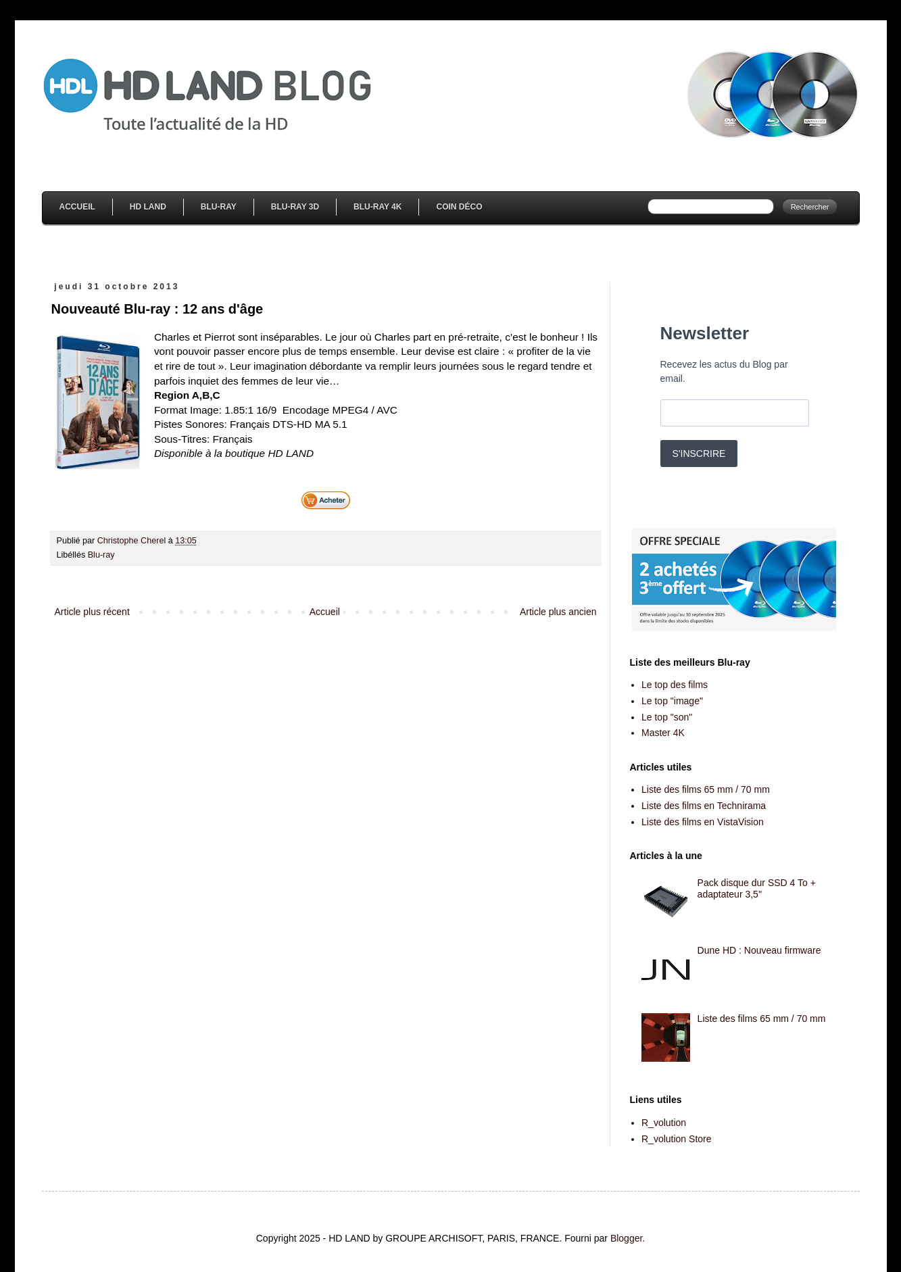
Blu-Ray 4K (377, 207)
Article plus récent (92, 611)
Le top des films (674, 684)
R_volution (663, 1122)
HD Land (148, 207)
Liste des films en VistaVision (702, 821)
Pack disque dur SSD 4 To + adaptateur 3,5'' (757, 888)
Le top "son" (666, 717)
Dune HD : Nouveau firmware (759, 950)
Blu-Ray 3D (295, 207)
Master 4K (663, 732)
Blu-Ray (219, 207)
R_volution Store (676, 1138)
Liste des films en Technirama (703, 805)
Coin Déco (459, 207)
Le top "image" (672, 700)
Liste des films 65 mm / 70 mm (705, 789)
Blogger (626, 1238)
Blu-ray (101, 555)
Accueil (77, 207)
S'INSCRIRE (699, 453)
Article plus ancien (558, 611)
